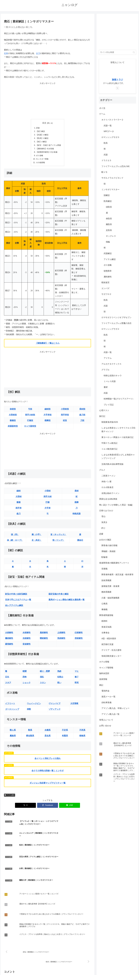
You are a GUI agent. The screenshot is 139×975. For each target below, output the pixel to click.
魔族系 (13, 737)
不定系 (65, 731)
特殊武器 (77, 515)
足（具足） (37, 542)
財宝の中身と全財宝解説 (16, 595)
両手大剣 (48, 498)
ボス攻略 (39, 157)
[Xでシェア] (25, 806)
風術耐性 (44, 634)
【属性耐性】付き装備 (45, 149)
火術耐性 (9, 634)
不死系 (82, 731)
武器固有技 (13, 428)
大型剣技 (13, 416)
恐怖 (25, 678)
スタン (43, 684)
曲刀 (19, 515)
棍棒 (77, 504)
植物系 (82, 737)
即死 (77, 684)
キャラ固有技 (30, 428)
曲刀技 (82, 416)
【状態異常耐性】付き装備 (46, 153)
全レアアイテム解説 (14, 607)
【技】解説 (40, 131)
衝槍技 (13, 422)
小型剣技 (65, 410)
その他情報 (40, 164)
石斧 (6, 53)
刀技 (82, 422)
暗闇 (25, 673)
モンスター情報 (42, 160)
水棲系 (48, 731)
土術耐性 (61, 634)
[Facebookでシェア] (47, 806)
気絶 (59, 673)
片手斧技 (48, 416)
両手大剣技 (30, 416)
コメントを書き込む (47, 949)
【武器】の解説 (42, 135)
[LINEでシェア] (69, 806)
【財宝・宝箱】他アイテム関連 (48, 146)
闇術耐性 (44, 640)
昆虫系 (48, 737)
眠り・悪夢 (45, 673)
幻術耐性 (79, 634)
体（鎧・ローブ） (15, 542)
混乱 (42, 678)
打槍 (48, 504)
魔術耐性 (9, 640)
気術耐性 (61, 640)
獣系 (30, 731)
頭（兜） (15, 536)
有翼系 (65, 737)
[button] (134, 52)
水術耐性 (27, 634)
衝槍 (19, 504)
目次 (44, 123)
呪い (59, 684)
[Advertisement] (47, 100)
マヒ (77, 673)
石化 (7, 678)
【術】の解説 (41, 142)
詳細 (38, 128)
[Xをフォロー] (117, 88)
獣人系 (13, 731)
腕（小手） (37, 536)
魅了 (77, 678)
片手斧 (48, 509)
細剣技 (48, 410)
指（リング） (58, 542)
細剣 (19, 492)
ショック (27, 684)
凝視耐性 (9, 645)
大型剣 (19, 498)
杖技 (65, 422)
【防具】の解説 (42, 139)
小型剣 (48, 492)
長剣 (77, 492)
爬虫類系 (30, 737)
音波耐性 (27, 645)
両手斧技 (65, 416)
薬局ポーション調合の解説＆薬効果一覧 (67, 601)
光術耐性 (27, 640)
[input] (117, 52)
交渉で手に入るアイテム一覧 (18, 601)
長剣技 (82, 410)
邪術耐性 (79, 640)
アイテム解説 (9, 796)
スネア (8, 684)
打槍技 (30, 422)
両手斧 (19, 509)
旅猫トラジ (117, 79)
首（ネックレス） (58, 536)
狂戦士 (60, 678)
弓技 (30, 410)
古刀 (38, 53)
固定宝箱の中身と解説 (59, 595)
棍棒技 (48, 422)
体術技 (13, 410)
